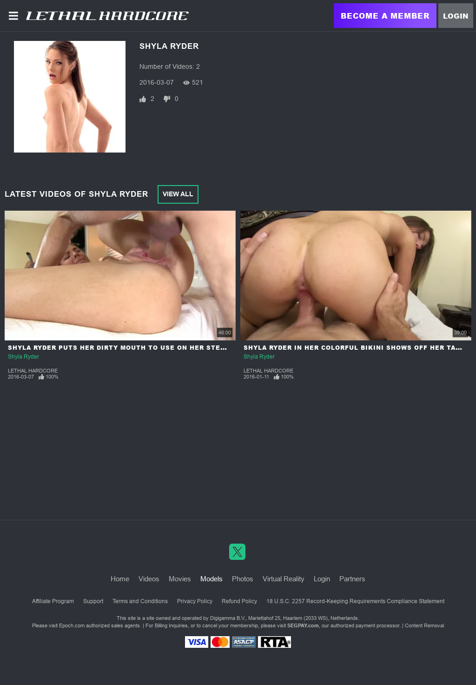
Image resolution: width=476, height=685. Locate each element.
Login (456, 16)
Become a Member (385, 15)
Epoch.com (72, 625)
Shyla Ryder (23, 356)
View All (178, 194)
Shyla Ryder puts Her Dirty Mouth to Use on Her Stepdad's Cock (137, 348)
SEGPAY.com (303, 625)
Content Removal (424, 625)
